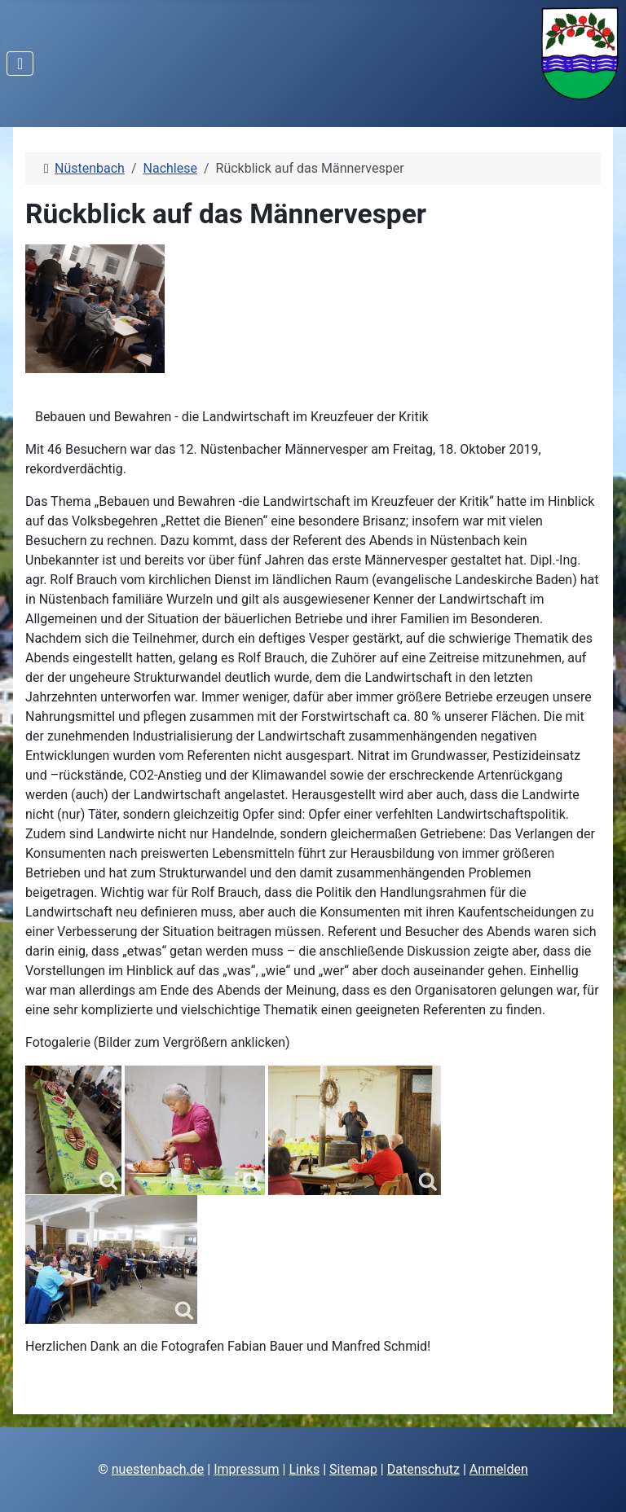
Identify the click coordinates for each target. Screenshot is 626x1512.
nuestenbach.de (158, 1469)
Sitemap (353, 1469)
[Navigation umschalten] (20, 63)
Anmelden (499, 1469)
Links (304, 1469)
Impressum (247, 1469)
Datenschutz (423, 1469)
